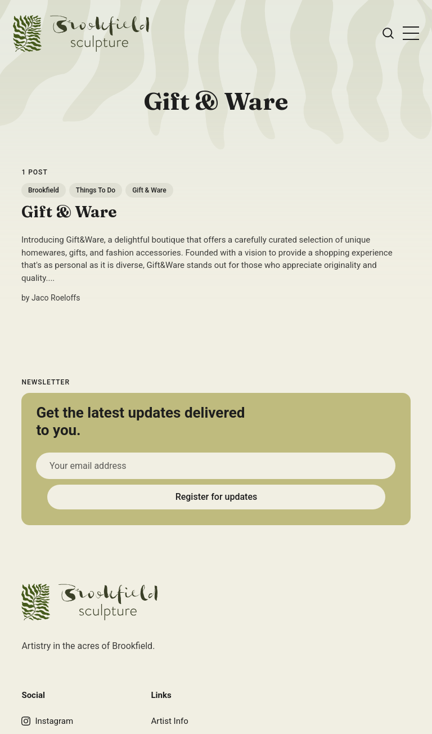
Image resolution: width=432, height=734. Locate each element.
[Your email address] (215, 466)
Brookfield (43, 190)
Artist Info (169, 721)
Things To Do (95, 190)
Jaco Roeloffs (56, 297)
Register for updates (216, 496)
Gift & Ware (150, 190)
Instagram (47, 721)
